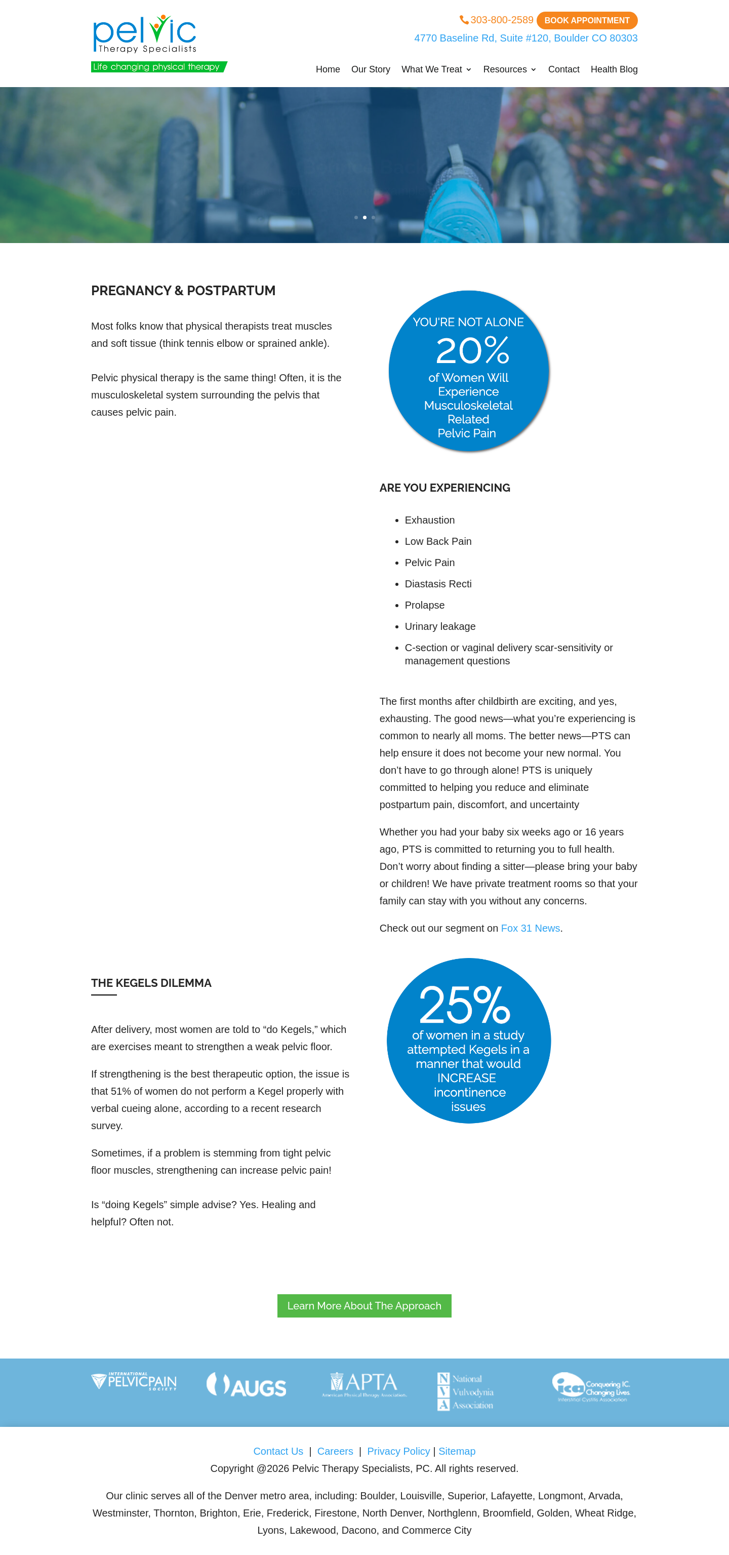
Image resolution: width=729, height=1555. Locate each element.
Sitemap (456, 1451)
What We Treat (431, 70)
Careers (335, 1451)
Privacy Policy (398, 1451)
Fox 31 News (530, 928)
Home (328, 70)
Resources (505, 70)
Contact (564, 70)
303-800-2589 (502, 19)
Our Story (370, 70)
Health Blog (614, 70)
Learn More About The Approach (364, 1306)
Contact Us (281, 1451)
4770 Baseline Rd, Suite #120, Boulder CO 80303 (525, 38)
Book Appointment (587, 20)
